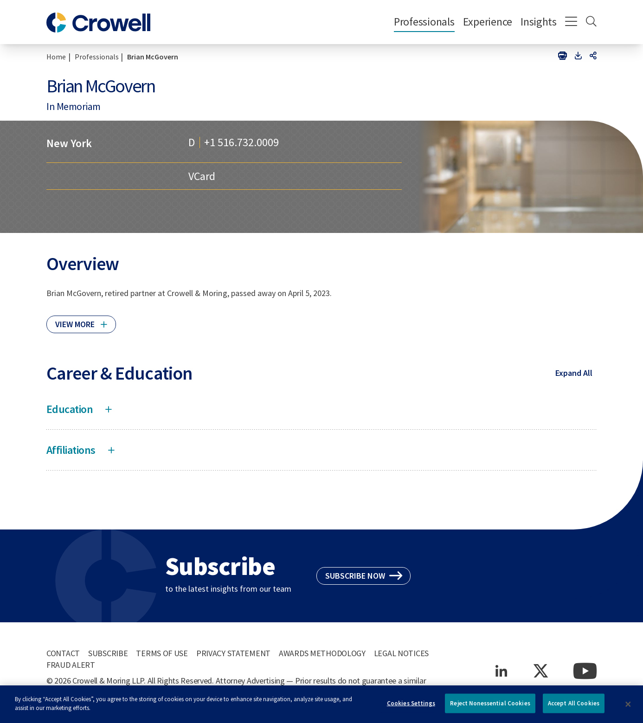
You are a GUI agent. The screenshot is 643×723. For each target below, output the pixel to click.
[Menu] (571, 22)
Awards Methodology (322, 653)
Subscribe (108, 653)
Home (56, 56)
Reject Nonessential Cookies (490, 706)
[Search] (591, 22)
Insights (539, 21)
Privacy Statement (233, 653)
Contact (63, 653)
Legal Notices (401, 653)
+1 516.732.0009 (241, 142)
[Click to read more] (81, 320)
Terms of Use (162, 653)
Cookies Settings (411, 706)
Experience (487, 21)
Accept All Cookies (573, 706)
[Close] (628, 708)
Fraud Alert (70, 664)
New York (69, 143)
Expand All (573, 373)
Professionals (424, 21)
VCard (201, 176)
